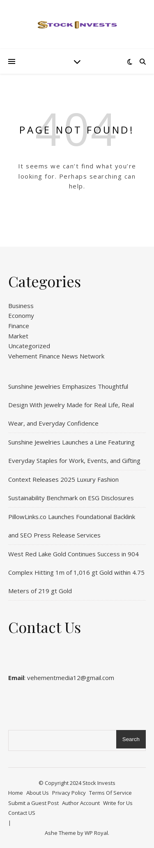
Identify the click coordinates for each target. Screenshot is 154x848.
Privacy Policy (69, 792)
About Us (37, 792)
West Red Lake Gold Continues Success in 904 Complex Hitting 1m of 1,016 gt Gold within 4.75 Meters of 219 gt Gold (76, 572)
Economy (21, 315)
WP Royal (96, 833)
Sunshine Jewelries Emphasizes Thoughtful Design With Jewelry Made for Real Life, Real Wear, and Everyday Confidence (71, 404)
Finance (18, 326)
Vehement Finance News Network (56, 356)
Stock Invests (99, 783)
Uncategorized (29, 346)
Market (18, 336)
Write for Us (118, 803)
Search (131, 739)
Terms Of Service (110, 792)
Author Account (81, 803)
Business (21, 306)
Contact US (21, 812)
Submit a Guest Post (33, 803)
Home (15, 792)
